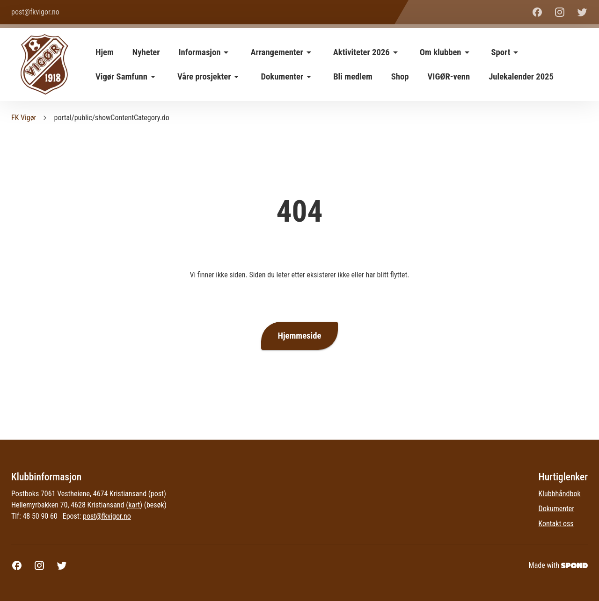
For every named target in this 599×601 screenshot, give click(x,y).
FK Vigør (23, 117)
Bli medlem (353, 77)
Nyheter (146, 52)
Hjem (104, 52)
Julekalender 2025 (521, 77)
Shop (400, 77)
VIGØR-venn (449, 77)
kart (134, 504)
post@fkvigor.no (107, 516)
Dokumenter (557, 508)
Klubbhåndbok (560, 493)
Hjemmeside (299, 336)
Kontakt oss (556, 523)
